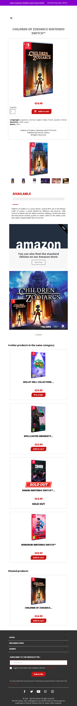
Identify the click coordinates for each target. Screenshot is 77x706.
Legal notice (13, 683)
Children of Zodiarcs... (38, 607)
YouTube (38, 691)
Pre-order (38, 395)
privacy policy (50, 668)
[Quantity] (12, 111)
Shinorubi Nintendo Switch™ (38, 544)
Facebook (24, 691)
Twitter (31, 691)
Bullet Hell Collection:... (38, 382)
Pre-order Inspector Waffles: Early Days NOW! (28, 3)
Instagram (52, 691)
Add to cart (41, 111)
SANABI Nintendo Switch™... (38, 490)
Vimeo (45, 691)
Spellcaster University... (38, 436)
